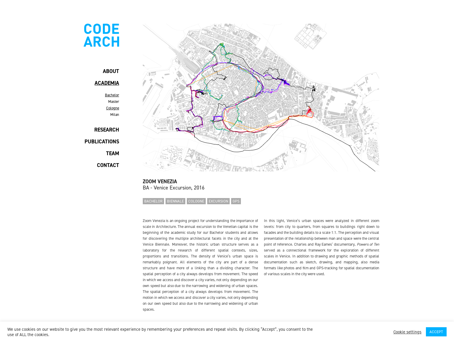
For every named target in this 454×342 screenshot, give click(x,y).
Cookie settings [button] (407, 332)
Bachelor (112, 95)
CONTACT (108, 165)
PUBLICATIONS (102, 142)
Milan (114, 114)
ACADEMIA (107, 83)
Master (113, 101)
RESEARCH (106, 130)
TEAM (112, 153)
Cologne (112, 108)
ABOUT (111, 71)
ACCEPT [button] (436, 331)
